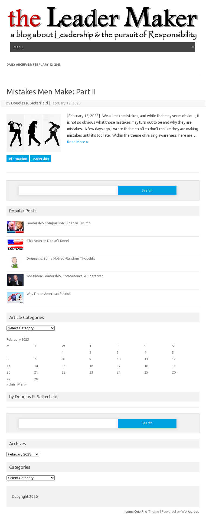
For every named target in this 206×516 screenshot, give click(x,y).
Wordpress (190, 511)
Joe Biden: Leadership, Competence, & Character (65, 276)
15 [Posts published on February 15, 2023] (64, 366)
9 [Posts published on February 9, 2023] (90, 359)
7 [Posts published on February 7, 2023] (35, 359)
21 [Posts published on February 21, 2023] (36, 372)
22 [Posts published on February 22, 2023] (64, 372)
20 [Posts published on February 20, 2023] (8, 372)
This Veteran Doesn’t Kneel (48, 241)
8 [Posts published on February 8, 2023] (63, 359)
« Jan (10, 384)
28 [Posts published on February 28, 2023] (36, 379)
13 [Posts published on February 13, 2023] (8, 366)
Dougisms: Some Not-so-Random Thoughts (61, 258)
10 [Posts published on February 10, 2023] (118, 359)
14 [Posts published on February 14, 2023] (36, 366)
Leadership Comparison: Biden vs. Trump (59, 223)
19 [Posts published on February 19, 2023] (174, 366)
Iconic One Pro (136, 511)
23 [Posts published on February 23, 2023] (91, 372)
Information (17, 159)
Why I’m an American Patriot (49, 293)
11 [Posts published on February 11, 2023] (146, 359)
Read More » (77, 142)
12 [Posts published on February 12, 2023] (174, 359)
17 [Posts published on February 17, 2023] (118, 366)
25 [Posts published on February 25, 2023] (146, 372)
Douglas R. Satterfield (29, 103)
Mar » (22, 384)
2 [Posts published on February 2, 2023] (90, 352)
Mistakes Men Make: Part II (51, 91)
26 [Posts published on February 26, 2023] (174, 372)
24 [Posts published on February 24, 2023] (118, 372)
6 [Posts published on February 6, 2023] (7, 359)
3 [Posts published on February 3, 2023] (118, 352)
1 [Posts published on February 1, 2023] (63, 352)
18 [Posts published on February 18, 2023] (146, 366)
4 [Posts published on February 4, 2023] (145, 352)
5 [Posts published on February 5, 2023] (173, 352)
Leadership (40, 159)
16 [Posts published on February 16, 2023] (91, 366)
